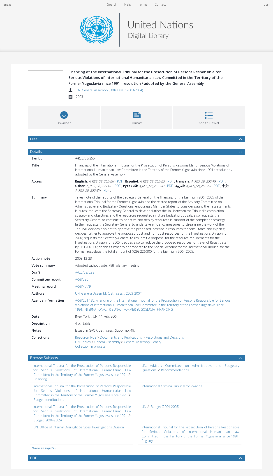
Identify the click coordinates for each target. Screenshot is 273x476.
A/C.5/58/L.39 (84, 272)
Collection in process (90, 346)
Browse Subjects (44, 357)
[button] (137, 117)
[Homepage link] (136, 28)
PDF (120, 181)
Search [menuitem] (112, 4)
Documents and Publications (121, 337)
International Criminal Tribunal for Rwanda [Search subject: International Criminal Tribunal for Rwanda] (172, 386)
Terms (142, 4)
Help (127, 4)
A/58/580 (81, 279)
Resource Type (85, 337)
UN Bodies (83, 342)
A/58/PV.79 (83, 286)
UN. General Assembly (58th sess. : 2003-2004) (109, 90)
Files (33, 138)
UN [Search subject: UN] (144, 406)
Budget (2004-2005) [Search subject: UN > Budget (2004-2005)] (165, 406)
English (8, 4)
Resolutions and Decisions (165, 337)
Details (36, 151)
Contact (160, 4)
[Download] (64, 117)
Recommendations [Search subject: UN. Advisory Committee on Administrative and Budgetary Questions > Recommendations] (175, 370)
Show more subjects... (44, 448)
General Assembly (107, 342)
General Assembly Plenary (142, 342)
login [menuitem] (266, 4)
